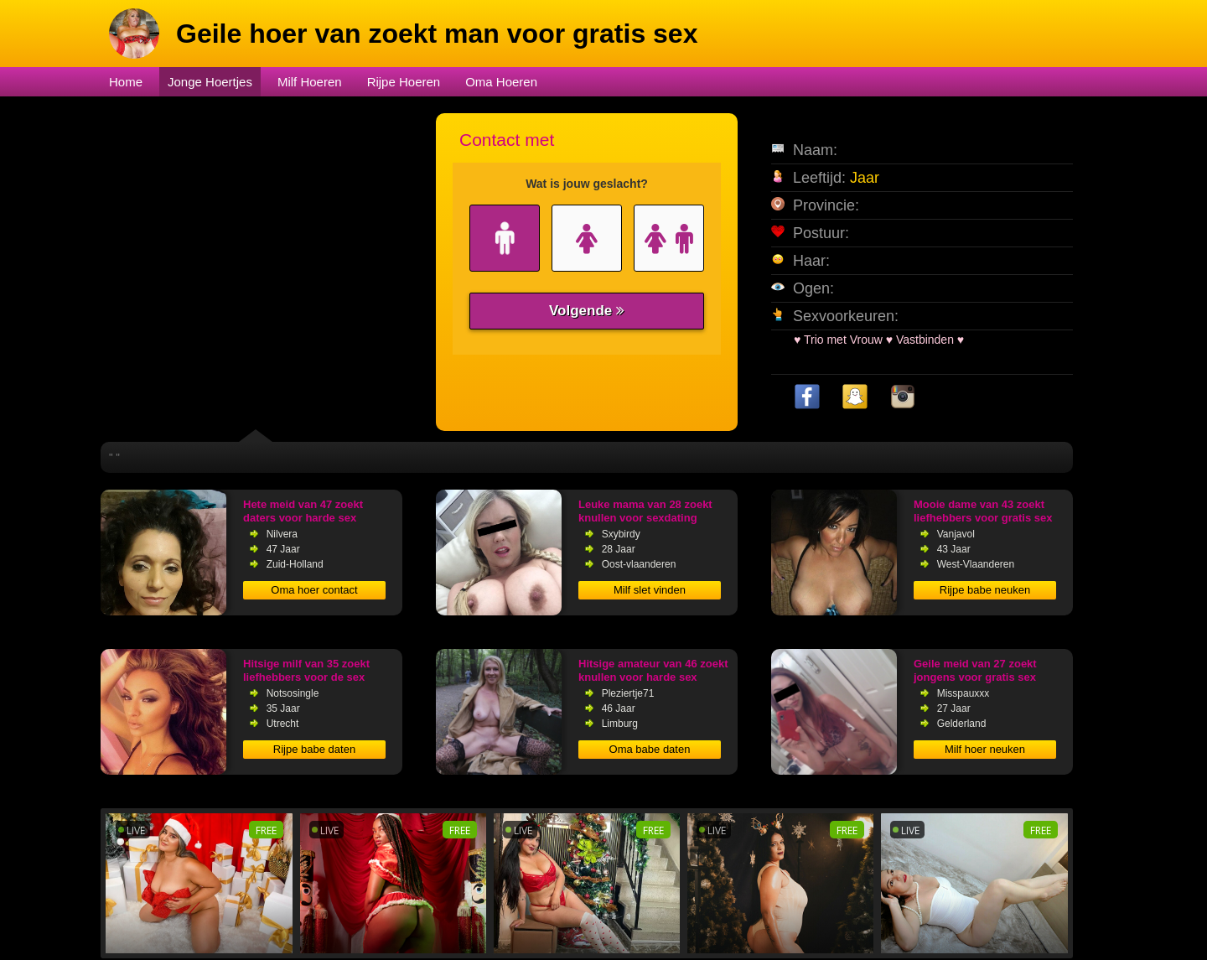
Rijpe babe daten (314, 749)
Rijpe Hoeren (404, 82)
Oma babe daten (650, 749)
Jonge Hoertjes (210, 82)
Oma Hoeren (501, 82)
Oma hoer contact (314, 590)
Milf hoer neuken (985, 749)
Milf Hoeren (309, 82)
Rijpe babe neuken (985, 590)
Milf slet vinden (650, 590)
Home (125, 82)
